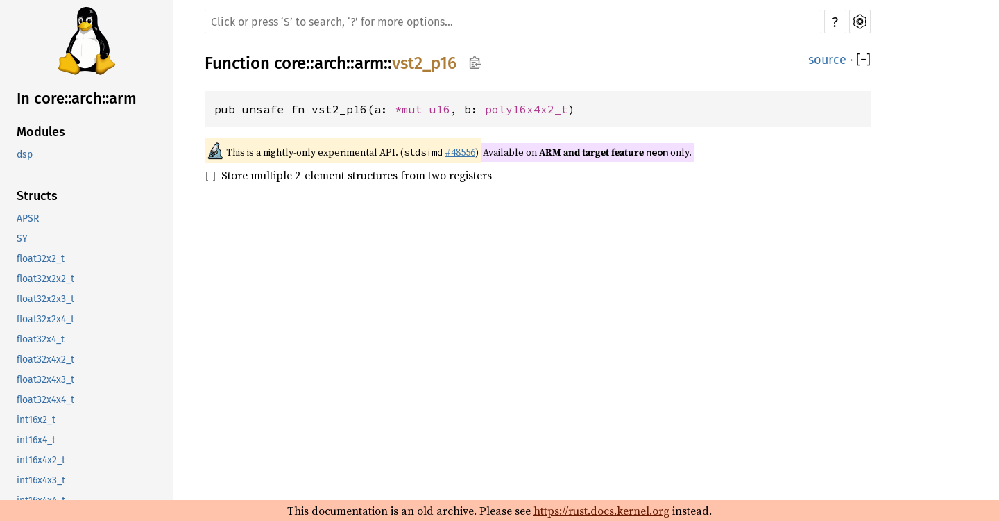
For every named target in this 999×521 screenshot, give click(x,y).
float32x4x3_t (45, 380)
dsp (25, 154)
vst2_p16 (424, 63)
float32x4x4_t (45, 400)
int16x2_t (36, 420)
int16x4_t (36, 440)
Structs (37, 196)
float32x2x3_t (45, 299)
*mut (412, 109)
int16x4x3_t (41, 480)
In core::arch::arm (77, 98)
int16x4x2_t (41, 460)
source (827, 59)
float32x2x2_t (45, 279)
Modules (41, 132)
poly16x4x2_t (526, 109)
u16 (439, 109)
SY (22, 239)
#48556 (460, 152)
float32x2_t (41, 259)
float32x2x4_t (45, 319)
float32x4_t (41, 339)
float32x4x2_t (45, 359)
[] (863, 59)
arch (330, 63)
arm (369, 63)
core (290, 63)
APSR (28, 218)
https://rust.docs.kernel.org (601, 510)
